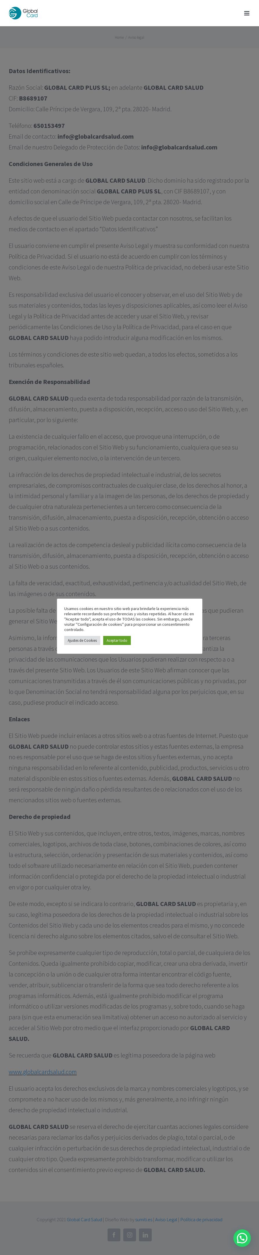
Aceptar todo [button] (117, 640)
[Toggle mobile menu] (247, 13)
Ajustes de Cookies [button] (82, 640)
